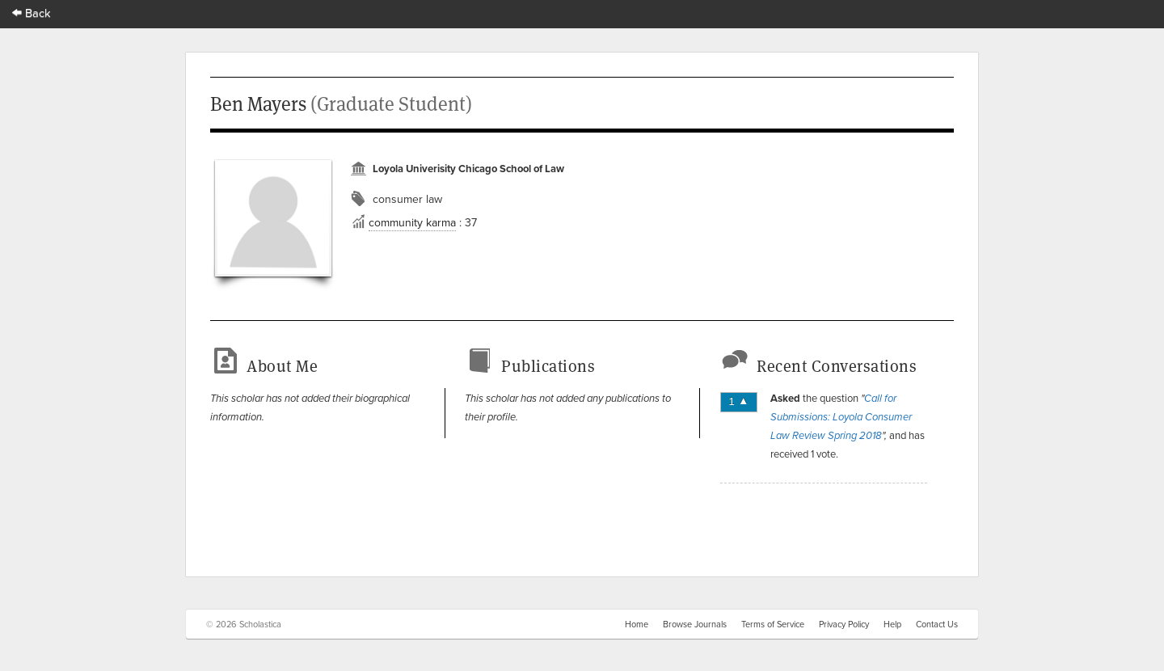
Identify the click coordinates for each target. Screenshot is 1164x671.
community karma (412, 222)
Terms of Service (772, 624)
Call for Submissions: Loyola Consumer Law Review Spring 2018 (841, 417)
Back (31, 12)
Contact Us (937, 624)
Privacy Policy (844, 624)
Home (636, 624)
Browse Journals (695, 624)
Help (892, 624)
